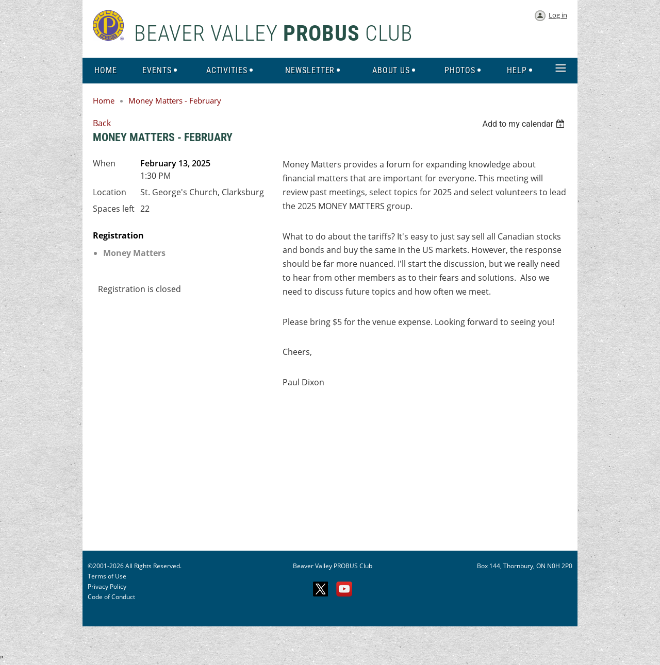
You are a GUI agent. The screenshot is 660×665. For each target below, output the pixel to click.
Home (103, 100)
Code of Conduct (111, 596)
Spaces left (114, 208)
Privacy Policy (107, 586)
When (104, 163)
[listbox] (524, 123)
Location (109, 192)
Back (102, 123)
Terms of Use (107, 576)
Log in (558, 15)
